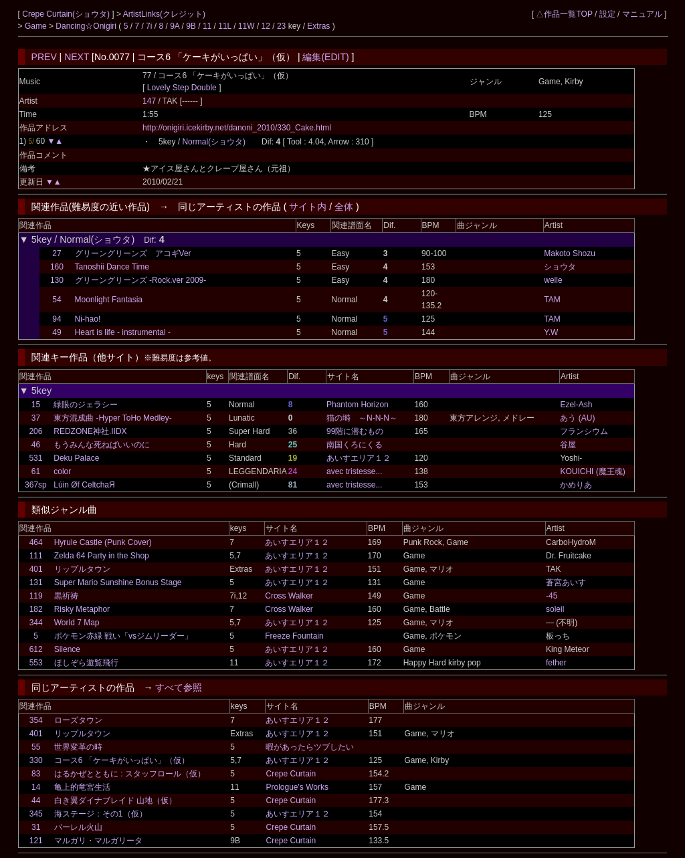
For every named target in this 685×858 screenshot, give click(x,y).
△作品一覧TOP (564, 14)
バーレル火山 (78, 827)
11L (224, 26)
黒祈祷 (66, 596)
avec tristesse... (354, 471)
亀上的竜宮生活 (82, 787)
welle (553, 280)
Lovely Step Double (182, 87)
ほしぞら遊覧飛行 (86, 662)
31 (35, 827)
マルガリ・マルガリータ (98, 840)
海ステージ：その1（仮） (100, 814)
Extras (318, 26)
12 (266, 26)
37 (35, 418)
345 (36, 814)
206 (35, 431)
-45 (551, 596)
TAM (552, 299)
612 (36, 649)
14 (35, 787)
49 (56, 332)
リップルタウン (82, 569)
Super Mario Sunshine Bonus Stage (118, 582)
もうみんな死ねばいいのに (102, 444)
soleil (555, 609)
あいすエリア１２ (358, 458)
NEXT (76, 56)
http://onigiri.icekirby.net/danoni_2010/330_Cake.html (236, 127)
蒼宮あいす (566, 582)
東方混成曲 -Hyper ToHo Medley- (112, 418)
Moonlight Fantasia (108, 299)
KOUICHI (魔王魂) (592, 471)
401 (36, 569)
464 (36, 542)
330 (36, 760)
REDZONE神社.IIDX (90, 431)
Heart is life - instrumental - (123, 332)
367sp (36, 485)
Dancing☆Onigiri (87, 26)
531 (35, 458)
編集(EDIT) (325, 56)
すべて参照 (178, 687)
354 (36, 720)
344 (36, 622)
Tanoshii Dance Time (112, 267)
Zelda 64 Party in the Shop (101, 555)
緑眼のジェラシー (86, 404)
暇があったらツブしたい (310, 747)
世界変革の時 (78, 747)
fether (556, 662)
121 (36, 840)
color (62, 471)
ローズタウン (78, 720)
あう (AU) (577, 418)
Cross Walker (289, 596)
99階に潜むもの (354, 431)
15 (35, 404)
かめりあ (576, 485)
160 (57, 267)
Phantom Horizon (357, 404)
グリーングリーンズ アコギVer (133, 253)
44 (35, 800)
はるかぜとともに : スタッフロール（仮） (129, 773)
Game (37, 26)
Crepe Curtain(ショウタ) (67, 14)
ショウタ (560, 267)
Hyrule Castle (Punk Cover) (103, 542)
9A (174, 26)
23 (281, 26)
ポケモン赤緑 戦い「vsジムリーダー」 (123, 636)
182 (36, 609)
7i (149, 26)
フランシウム (584, 431)
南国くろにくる (354, 444)
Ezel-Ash (576, 404)
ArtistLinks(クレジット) (164, 14)
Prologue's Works (297, 787)
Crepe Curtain (291, 773)
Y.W (551, 332)
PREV (44, 56)
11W (246, 26)
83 (35, 773)
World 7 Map (77, 622)
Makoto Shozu (569, 253)
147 (149, 101)
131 (36, 582)
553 (36, 662)
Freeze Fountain (294, 636)
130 (57, 280)
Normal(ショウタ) (214, 141)
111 (36, 555)
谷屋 (568, 444)
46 (35, 444)
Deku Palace (76, 458)
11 (207, 26)
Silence (67, 649)
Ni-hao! (88, 319)
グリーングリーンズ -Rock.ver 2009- (141, 280)
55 (35, 747)
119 (36, 596)
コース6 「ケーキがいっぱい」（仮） (121, 760)
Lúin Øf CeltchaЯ (84, 485)
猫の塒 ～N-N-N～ (361, 418)
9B (191, 26)
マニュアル (642, 14)
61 (35, 471)
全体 (343, 206)
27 (56, 253)
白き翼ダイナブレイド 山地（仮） (115, 800)
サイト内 (307, 206)
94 (56, 319)
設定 (607, 14)
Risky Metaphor (82, 609)
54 (56, 299)
